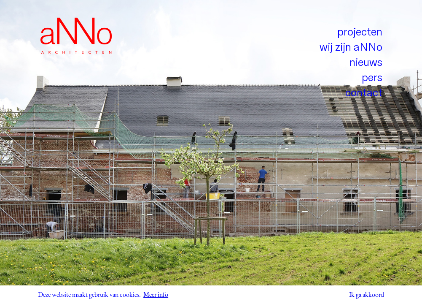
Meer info (155, 294)
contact (363, 93)
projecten (359, 32)
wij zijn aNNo (351, 47)
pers (372, 78)
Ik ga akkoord (366, 294)
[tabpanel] (211, 152)
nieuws (365, 63)
